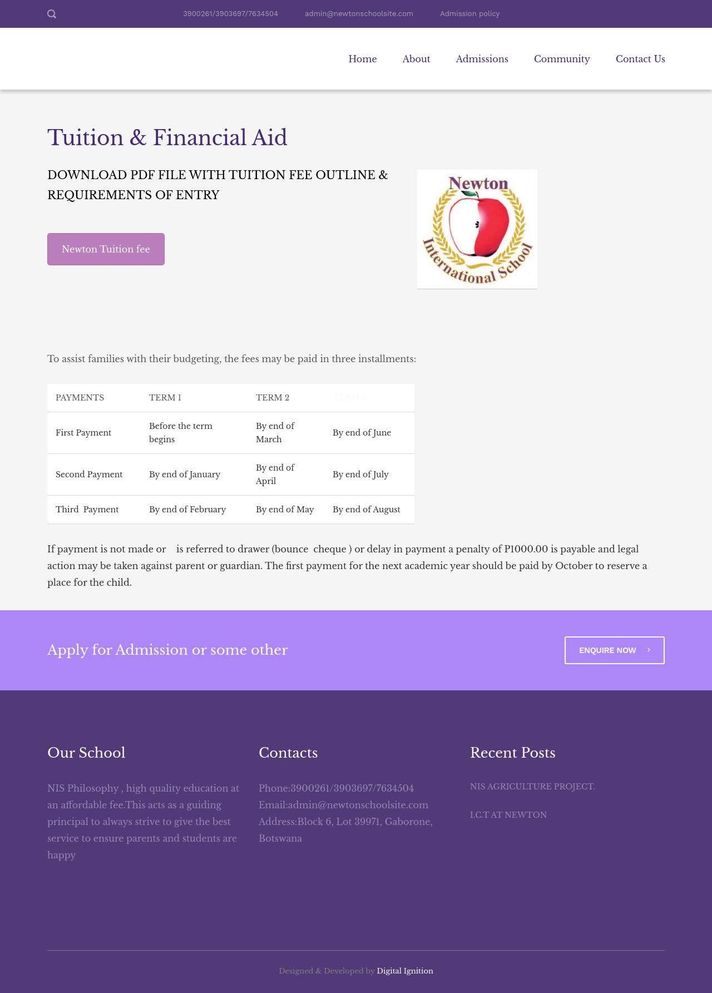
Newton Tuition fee (106, 249)
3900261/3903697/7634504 (230, 13)
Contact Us (640, 59)
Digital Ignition (405, 971)
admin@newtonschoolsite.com (359, 13)
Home (362, 59)
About (417, 59)
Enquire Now (614, 650)
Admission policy (470, 13)
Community (562, 59)
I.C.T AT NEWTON (508, 815)
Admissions (482, 59)
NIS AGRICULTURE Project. (532, 787)
